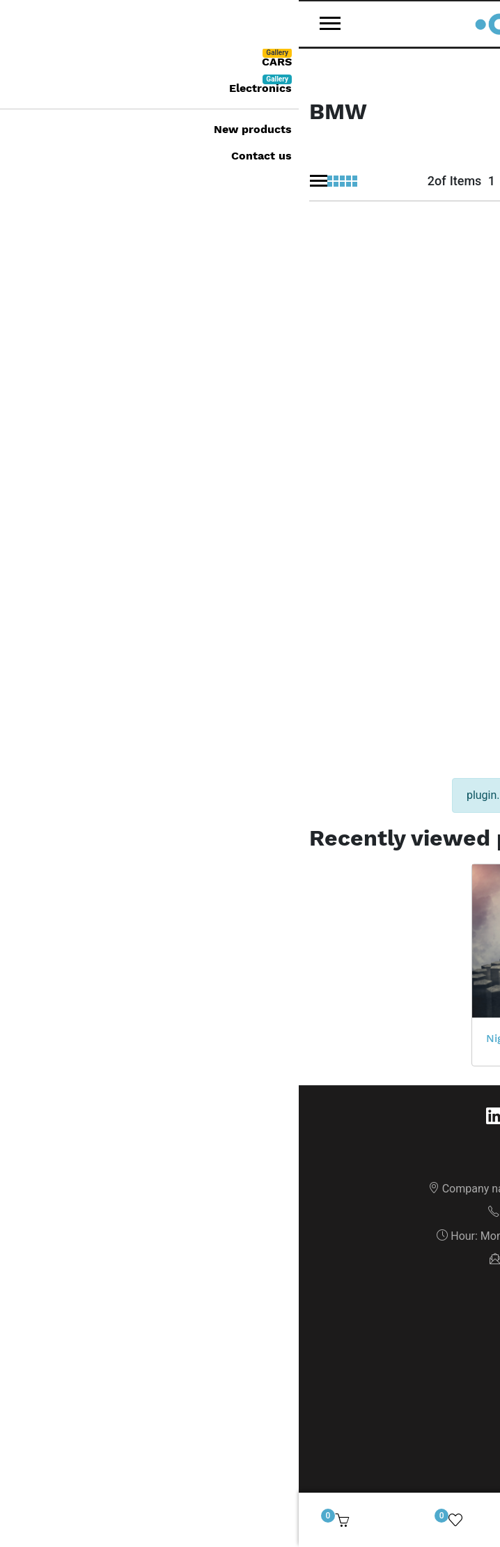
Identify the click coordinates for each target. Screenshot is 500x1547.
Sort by (363, 150)
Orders (249, 1274)
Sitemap (250, 1049)
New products (250, 1191)
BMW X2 (35, 455)
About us (250, 1073)
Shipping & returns (250, 1144)
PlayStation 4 (385, 769)
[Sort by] (334, 177)
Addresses (250, 1298)
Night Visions (222, 769)
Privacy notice (250, 1120)
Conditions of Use (250, 1096)
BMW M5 (279, 472)
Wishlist (250, 1345)
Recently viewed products (250, 1369)
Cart (250, 1321)
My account (250, 1250)
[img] (473, 1520)
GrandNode (318, 1460)
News (250, 1167)
